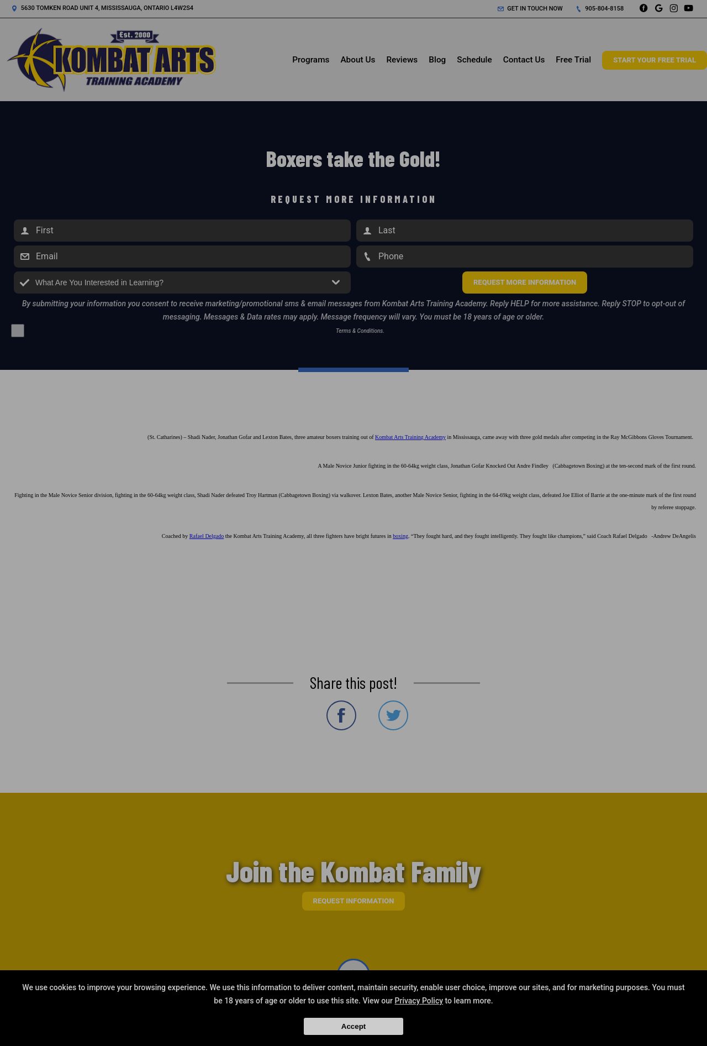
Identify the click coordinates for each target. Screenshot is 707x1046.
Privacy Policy (419, 1000)
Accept (353, 1026)
